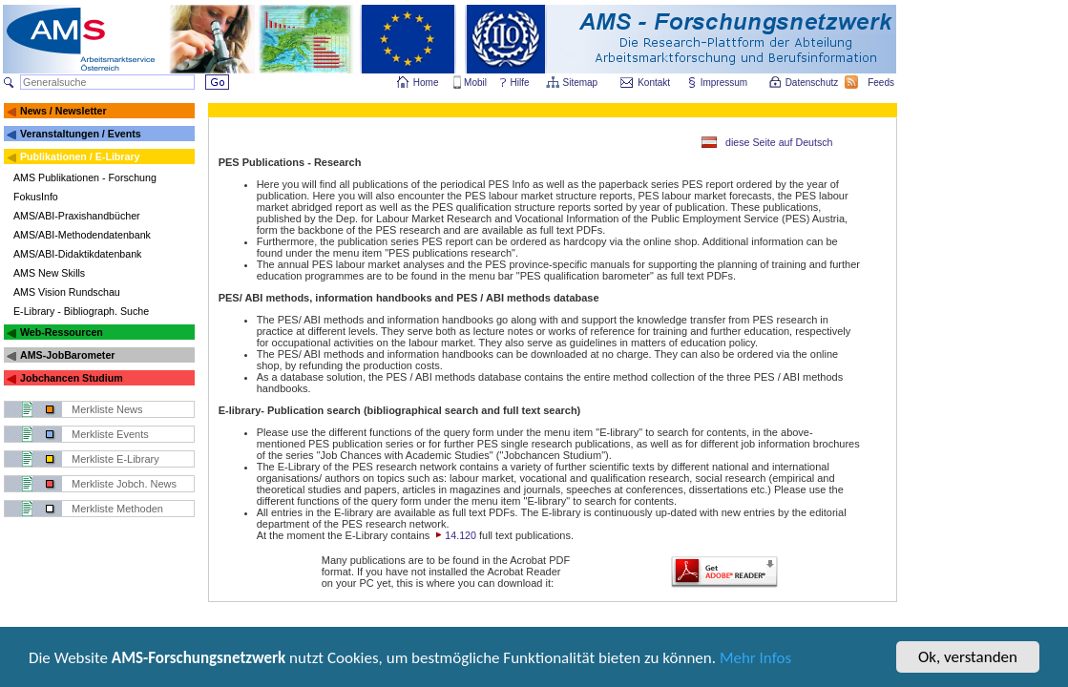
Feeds (882, 82)
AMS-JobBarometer (67, 355)
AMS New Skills (49, 273)
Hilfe (520, 82)
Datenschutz (813, 82)
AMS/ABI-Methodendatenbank (82, 234)
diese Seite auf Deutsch (779, 142)
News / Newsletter (63, 110)
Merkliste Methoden (117, 508)
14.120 (454, 535)
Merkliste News (107, 409)
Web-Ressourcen (61, 332)
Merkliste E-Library (115, 459)
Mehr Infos (755, 660)
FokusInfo (35, 196)
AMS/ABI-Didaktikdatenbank (77, 254)
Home (426, 82)
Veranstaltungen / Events (80, 133)
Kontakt (654, 82)
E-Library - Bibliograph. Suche (81, 311)
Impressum (725, 82)
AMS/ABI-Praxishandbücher (76, 215)
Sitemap (581, 82)
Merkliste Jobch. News (124, 483)
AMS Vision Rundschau (66, 292)
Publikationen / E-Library (80, 156)
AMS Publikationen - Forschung (85, 177)
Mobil (475, 82)
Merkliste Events (110, 434)
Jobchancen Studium (71, 378)
